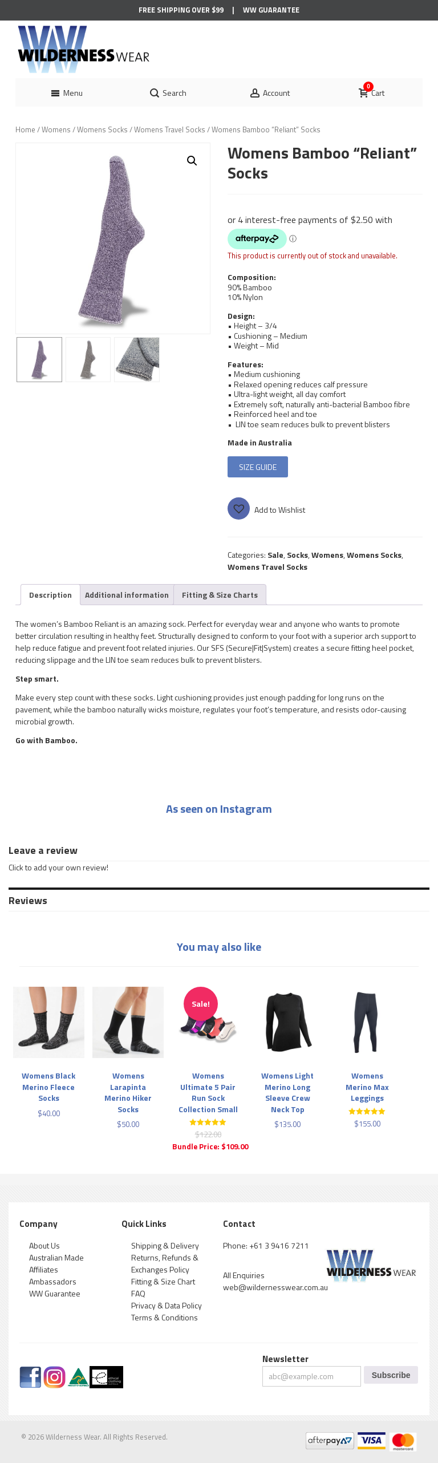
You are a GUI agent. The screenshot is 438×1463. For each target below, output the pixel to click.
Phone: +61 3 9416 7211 (266, 1245)
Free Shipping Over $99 (181, 10)
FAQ (138, 1293)
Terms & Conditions (164, 1317)
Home (25, 129)
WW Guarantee (271, 10)
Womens (56, 129)
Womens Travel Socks (169, 129)
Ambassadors (52, 1281)
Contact (239, 1223)
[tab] (50, 594)
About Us (44, 1245)
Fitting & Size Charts (220, 595)
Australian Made (56, 1257)
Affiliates (43, 1269)
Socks (297, 555)
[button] (192, 161)
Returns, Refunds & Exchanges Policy (164, 1263)
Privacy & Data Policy (166, 1305)
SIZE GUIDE (258, 467)
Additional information (127, 595)
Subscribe (391, 1375)
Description (50, 595)
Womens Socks (102, 129)
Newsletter (285, 1358)
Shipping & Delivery (165, 1245)
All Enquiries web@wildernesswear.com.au (275, 1281)
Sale (275, 555)
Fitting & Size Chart (163, 1281)
